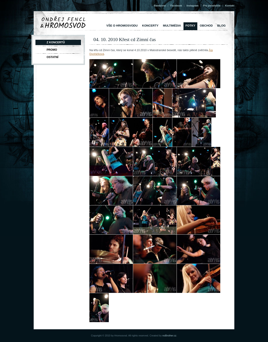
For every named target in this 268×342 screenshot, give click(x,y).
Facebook (176, 5)
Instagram (192, 5)
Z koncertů (56, 42)
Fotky (190, 25)
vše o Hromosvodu (122, 25)
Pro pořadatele (212, 5)
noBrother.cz (169, 335)
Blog (221, 25)
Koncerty (150, 25)
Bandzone (160, 5)
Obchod (206, 25)
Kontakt (229, 5)
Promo (52, 49)
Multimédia (172, 25)
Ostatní (52, 57)
